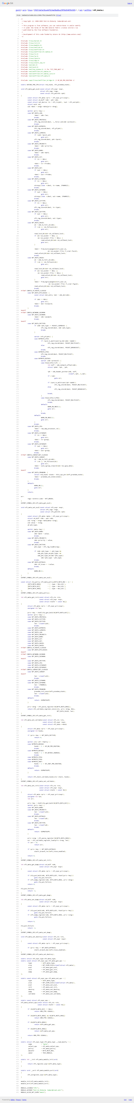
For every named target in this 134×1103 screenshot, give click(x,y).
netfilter (88, 10)
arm (24, 10)
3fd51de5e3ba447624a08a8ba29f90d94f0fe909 (54, 10)
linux (30, 10)
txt (125, 1100)
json (130, 1100)
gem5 (18, 10)
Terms (24, 1100)
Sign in (130, 3)
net (80, 10)
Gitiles (13, 1100)
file (58, 15)
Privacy (18, 1100)
